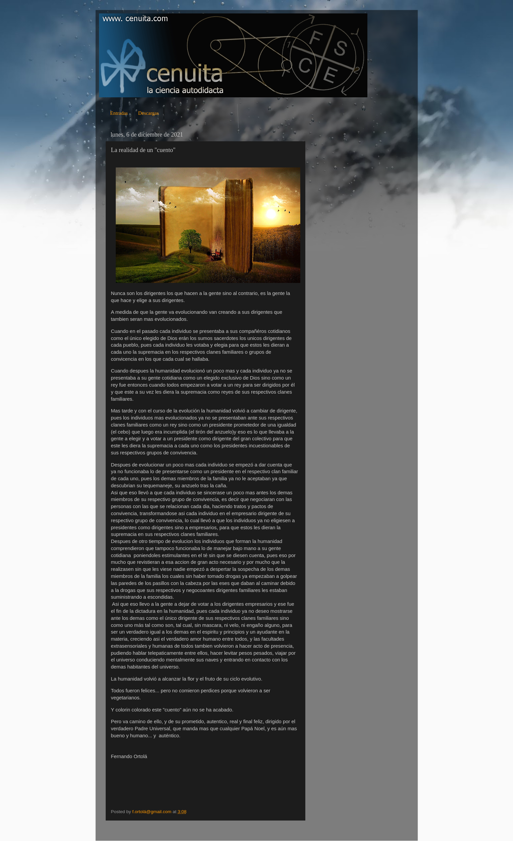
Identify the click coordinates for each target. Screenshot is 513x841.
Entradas (118, 113)
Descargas (148, 113)
